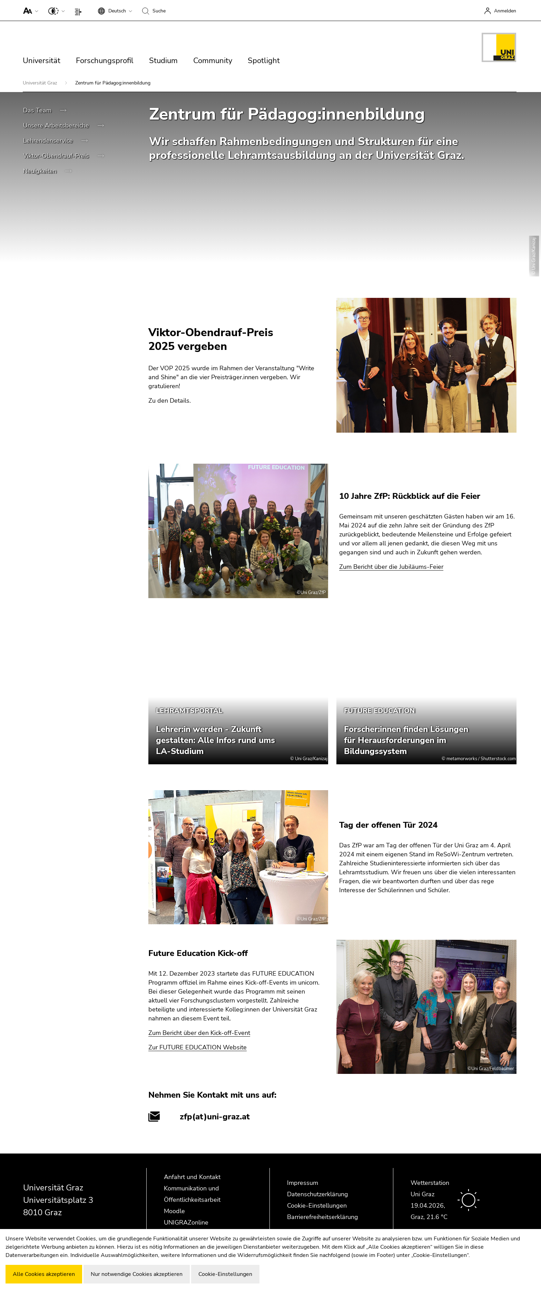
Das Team (38, 110)
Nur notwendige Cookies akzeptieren (137, 1274)
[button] (29, 10)
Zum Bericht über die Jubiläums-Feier (391, 567)
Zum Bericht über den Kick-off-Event (199, 1033)
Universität (41, 61)
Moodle (174, 1211)
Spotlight (264, 61)
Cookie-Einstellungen (317, 1205)
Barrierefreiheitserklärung (322, 1217)
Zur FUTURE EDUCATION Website (197, 1047)
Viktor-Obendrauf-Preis (57, 156)
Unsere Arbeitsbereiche (57, 125)
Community (212, 61)
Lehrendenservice (49, 141)
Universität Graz (40, 83)
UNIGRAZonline (186, 1222)
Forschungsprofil (105, 61)
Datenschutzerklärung (317, 1194)
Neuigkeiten (40, 171)
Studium (163, 61)
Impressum (302, 1183)
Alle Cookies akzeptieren (44, 1274)
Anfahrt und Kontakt (192, 1177)
